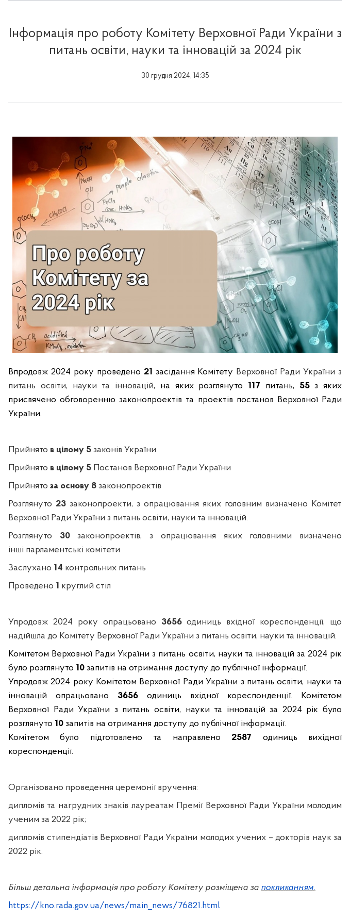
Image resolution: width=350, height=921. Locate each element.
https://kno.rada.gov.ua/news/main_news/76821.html (114, 906)
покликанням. (288, 888)
